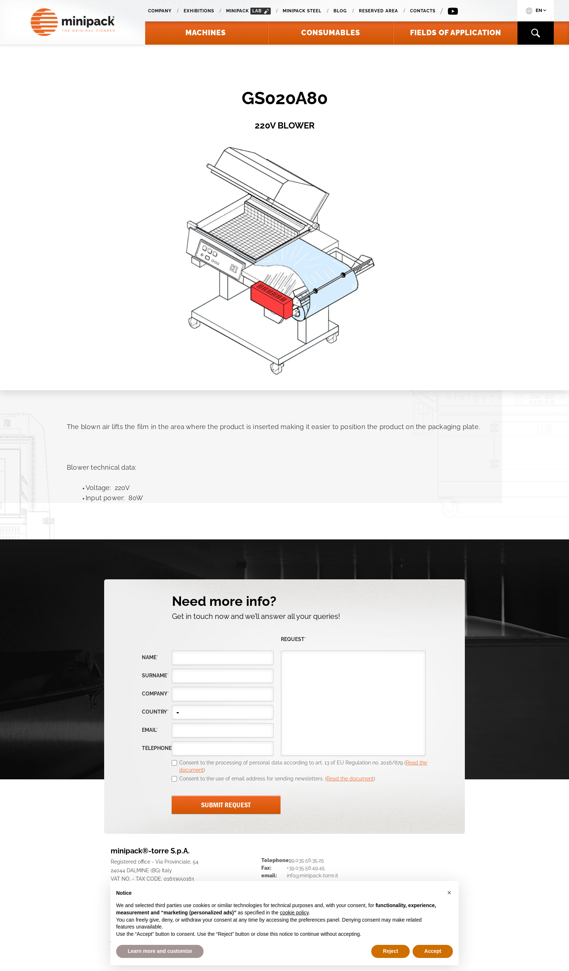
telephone (157, 748)
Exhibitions (199, 10)
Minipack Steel (302, 10)
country (155, 712)
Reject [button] (390, 951)
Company (160, 10)
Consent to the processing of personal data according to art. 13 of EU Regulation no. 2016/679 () (303, 766)
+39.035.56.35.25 (305, 860)
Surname (155, 675)
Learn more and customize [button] (160, 951)
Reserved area (378, 10)
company (155, 694)
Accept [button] (432, 951)
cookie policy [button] (294, 912)
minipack (248, 11)
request (293, 639)
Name (150, 657)
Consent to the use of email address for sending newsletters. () (277, 779)
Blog (340, 10)
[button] (449, 892)
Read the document (350, 779)
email (150, 730)
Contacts (422, 10)
